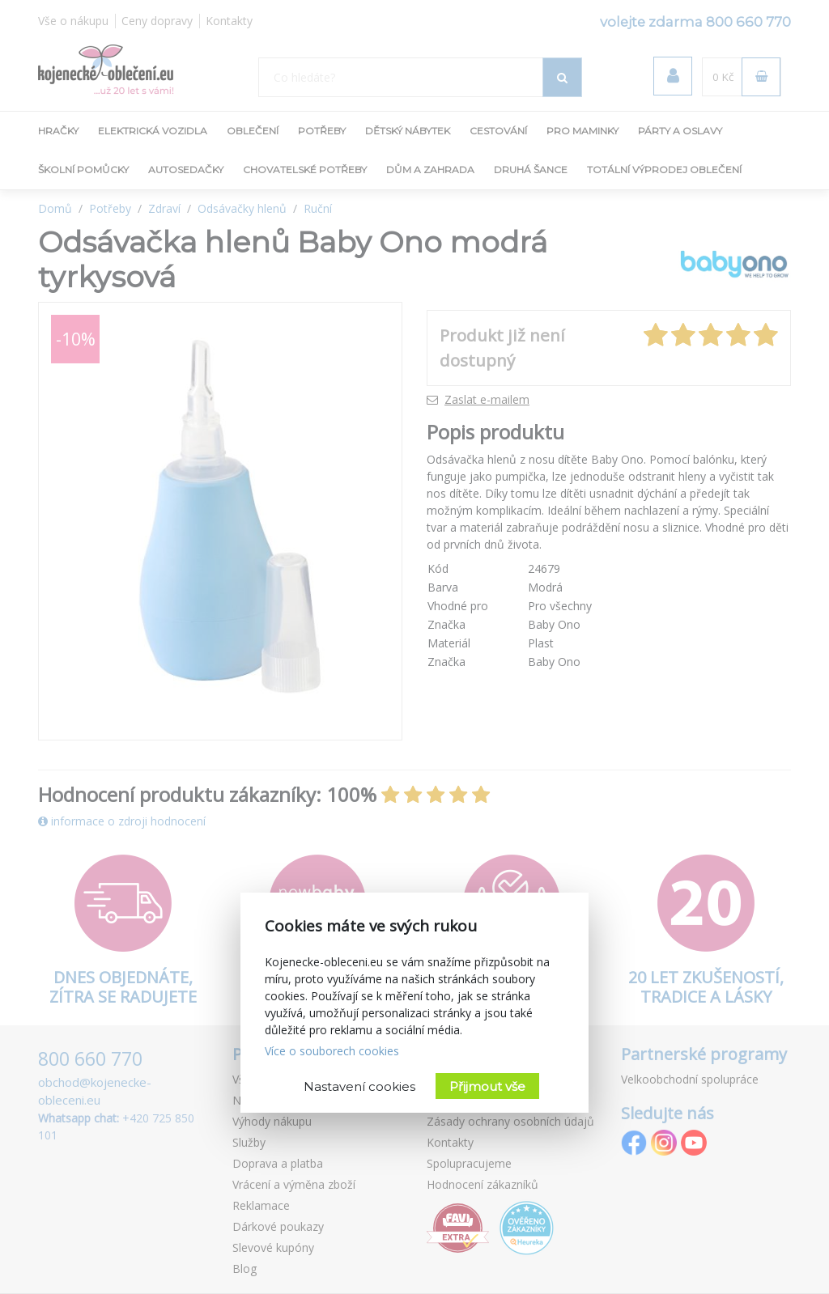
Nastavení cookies (359, 1086)
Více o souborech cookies (332, 1051)
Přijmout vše (487, 1086)
